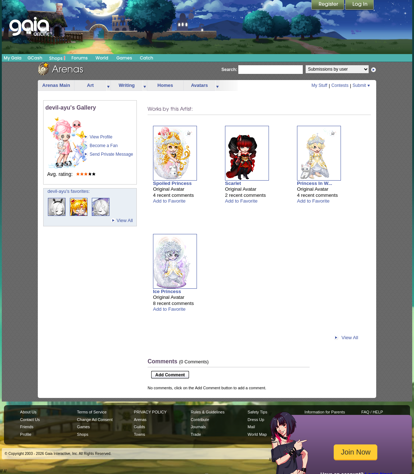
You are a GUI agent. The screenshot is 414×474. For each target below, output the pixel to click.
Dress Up (256, 419)
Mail (251, 427)
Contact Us (30, 419)
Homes (165, 85)
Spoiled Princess (172, 183)
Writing (127, 85)
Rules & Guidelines (208, 412)
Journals (198, 427)
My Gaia (12, 58)
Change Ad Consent (95, 419)
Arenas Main (56, 85)
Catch (146, 58)
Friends (26, 427)
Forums (79, 58)
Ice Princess (167, 291)
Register (328, 5)
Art (90, 85)
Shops (57, 58)
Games (124, 58)
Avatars (199, 85)
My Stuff (319, 85)
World (101, 58)
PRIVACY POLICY (150, 412)
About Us (28, 412)
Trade (196, 434)
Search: (229, 69)
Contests (340, 85)
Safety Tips (257, 412)
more (108, 85)
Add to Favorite (169, 201)
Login (359, 5)
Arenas (140, 419)
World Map (257, 434)
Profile (25, 434)
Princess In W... (314, 183)
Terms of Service (92, 412)
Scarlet (233, 183)
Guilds (139, 427)
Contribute (200, 419)
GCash (35, 58)
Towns (139, 434)
